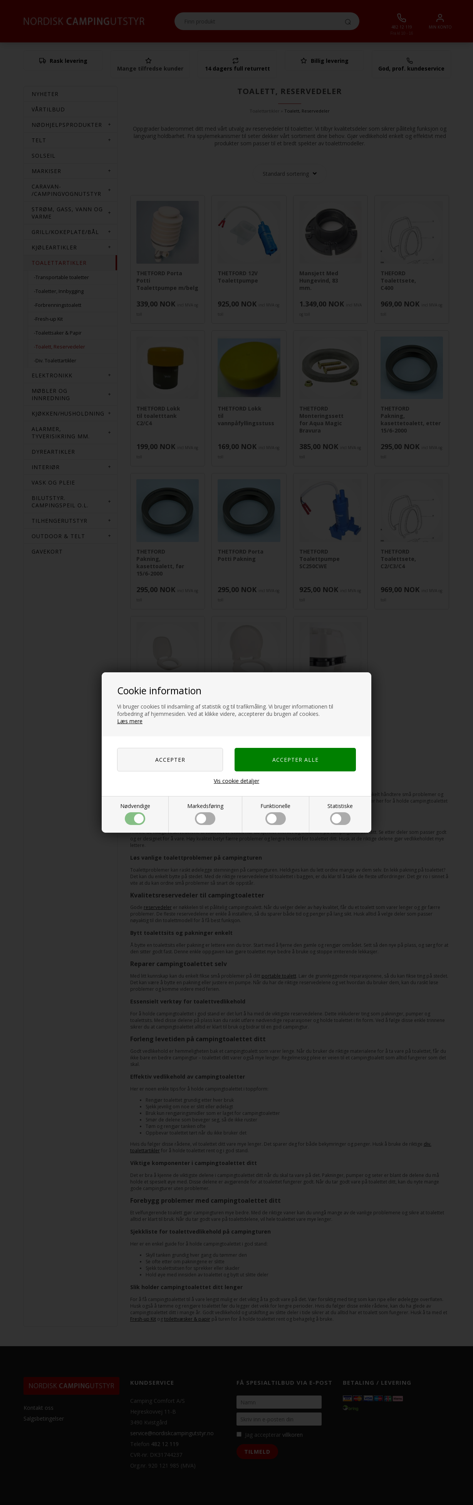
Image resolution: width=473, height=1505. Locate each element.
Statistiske (340, 813)
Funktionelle (275, 813)
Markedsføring (205, 813)
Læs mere (130, 721)
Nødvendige (135, 813)
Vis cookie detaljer (236, 780)
